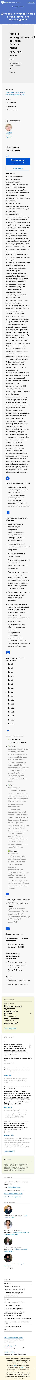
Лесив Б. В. (7, 1075)
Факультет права (18, 7)
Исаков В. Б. (8, 1107)
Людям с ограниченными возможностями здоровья (17, 1322)
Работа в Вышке (8, 1330)
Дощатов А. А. (9, 1135)
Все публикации (9, 1151)
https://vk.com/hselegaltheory (13, 1193)
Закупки (6, 1299)
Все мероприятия (10, 1029)
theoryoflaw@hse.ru (14, 1187)
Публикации (9, 1037)
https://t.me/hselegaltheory (13, 1197)
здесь (15, 1365)
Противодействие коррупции (13, 1309)
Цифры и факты (9, 1283)
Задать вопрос (18, 168)
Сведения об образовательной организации (17, 1318)
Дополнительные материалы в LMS (18, 161)
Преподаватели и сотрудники (13, 1293)
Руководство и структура (12, 1286)
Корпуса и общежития (11, 1296)
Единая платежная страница (12, 1327)
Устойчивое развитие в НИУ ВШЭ (14, 1289)
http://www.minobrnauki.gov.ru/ (13, 1337)
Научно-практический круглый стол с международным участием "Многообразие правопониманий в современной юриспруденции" (13, 1014)
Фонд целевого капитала (12, 1305)
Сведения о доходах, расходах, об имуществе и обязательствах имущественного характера (15, 1313)
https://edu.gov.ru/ (10, 1346)
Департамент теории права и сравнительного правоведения (18, 16)
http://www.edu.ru (9, 1352)
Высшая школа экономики (12, 2)
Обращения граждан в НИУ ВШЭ (14, 1302)
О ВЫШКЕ (7, 1280)
